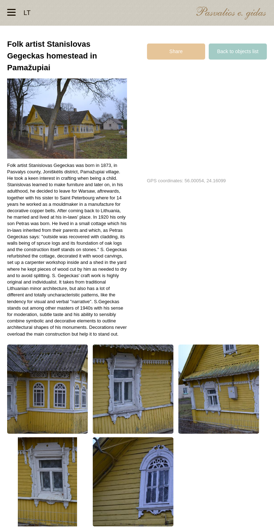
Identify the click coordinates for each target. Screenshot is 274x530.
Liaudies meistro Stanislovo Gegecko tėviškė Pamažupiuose (47, 389)
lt (27, 12)
